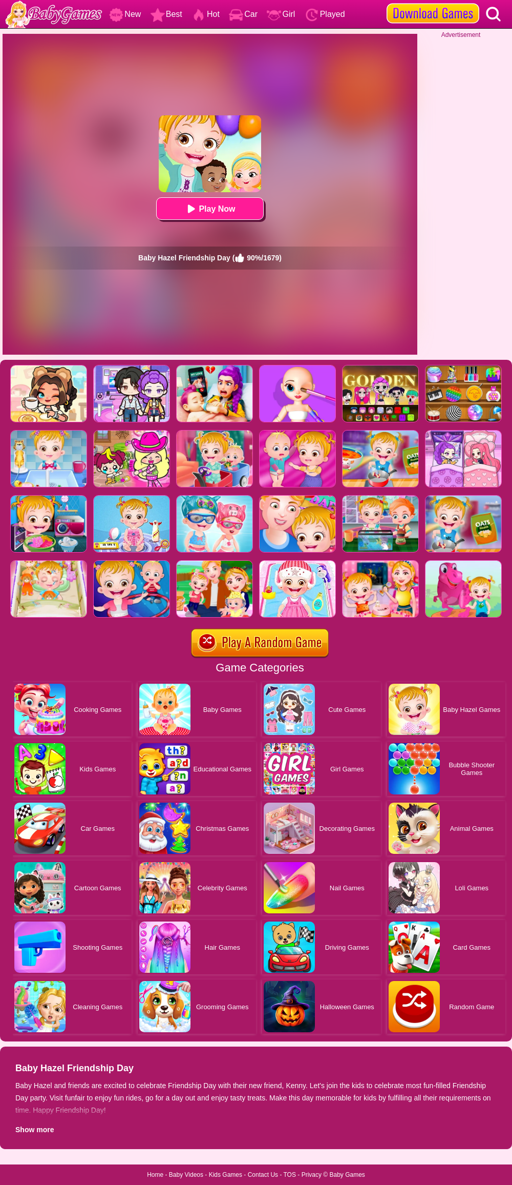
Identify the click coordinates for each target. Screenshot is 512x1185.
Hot (205, 14)
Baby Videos (186, 1174)
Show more (34, 1130)
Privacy (312, 1174)
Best (166, 14)
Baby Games (347, 1174)
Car (243, 14)
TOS (290, 1174)
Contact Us (263, 1174)
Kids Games (225, 1174)
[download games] (433, 3)
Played (325, 14)
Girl (281, 14)
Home (155, 1174)
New (125, 14)
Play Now (209, 208)
